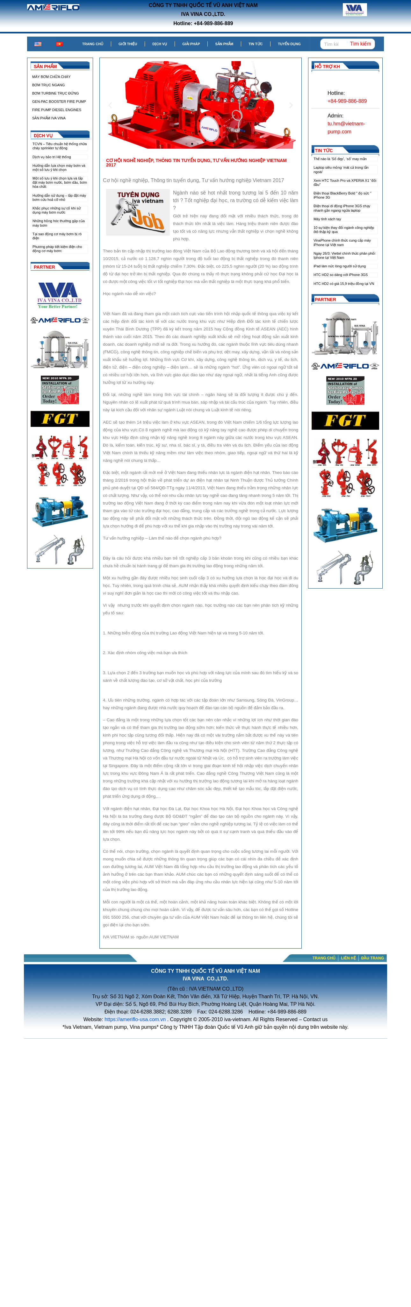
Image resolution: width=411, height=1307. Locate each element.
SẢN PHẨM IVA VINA (49, 118)
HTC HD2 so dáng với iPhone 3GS (341, 275)
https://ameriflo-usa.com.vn (135, 1019)
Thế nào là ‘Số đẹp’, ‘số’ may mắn (340, 159)
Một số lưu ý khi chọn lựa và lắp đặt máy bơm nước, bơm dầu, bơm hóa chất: (59, 182)
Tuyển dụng (289, 44)
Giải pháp (191, 44)
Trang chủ (92, 44)
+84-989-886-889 (347, 101)
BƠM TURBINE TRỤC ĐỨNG (55, 93)
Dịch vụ (159, 44)
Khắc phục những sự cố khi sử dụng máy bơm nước (56, 210)
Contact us (315, 1019)
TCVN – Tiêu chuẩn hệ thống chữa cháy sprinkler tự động (59, 146)
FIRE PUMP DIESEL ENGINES (56, 110)
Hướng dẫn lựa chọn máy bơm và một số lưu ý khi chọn (58, 168)
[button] (186, 144)
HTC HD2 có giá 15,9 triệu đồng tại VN (344, 284)
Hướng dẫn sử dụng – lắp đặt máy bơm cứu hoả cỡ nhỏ (59, 197)
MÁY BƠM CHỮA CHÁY (51, 77)
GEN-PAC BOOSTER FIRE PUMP (59, 101)
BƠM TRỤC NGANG (48, 85)
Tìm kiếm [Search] (360, 43)
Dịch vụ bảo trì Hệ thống (51, 157)
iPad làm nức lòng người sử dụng (340, 266)
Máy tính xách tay (327, 219)
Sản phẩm (224, 44)
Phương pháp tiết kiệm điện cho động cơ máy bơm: (57, 249)
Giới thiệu (128, 44)
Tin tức (256, 44)
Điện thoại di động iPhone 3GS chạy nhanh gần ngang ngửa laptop (342, 208)
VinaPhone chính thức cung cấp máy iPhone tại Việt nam (342, 242)
